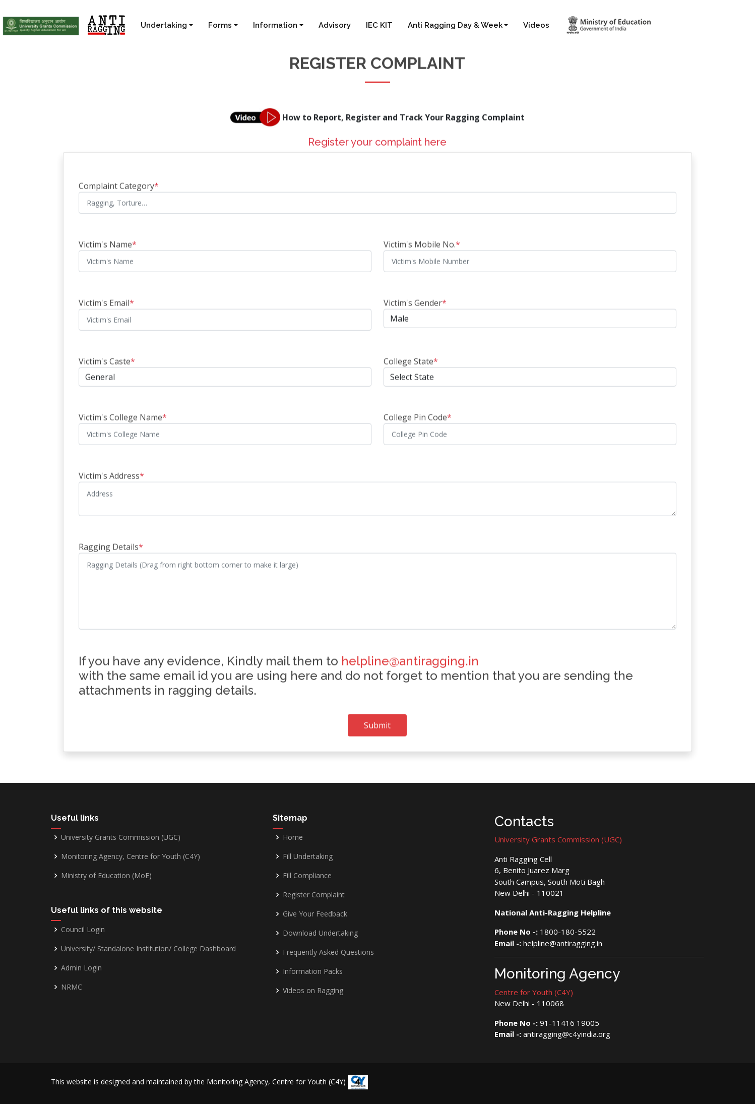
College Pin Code (418, 412)
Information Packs (313, 971)
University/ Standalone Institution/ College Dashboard (148, 948)
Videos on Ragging (313, 990)
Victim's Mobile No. (422, 239)
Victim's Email (106, 297)
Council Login (83, 929)
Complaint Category (119, 181)
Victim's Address (111, 470)
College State (411, 356)
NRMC (71, 987)
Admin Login (81, 967)
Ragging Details (111, 541)
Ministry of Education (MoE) (106, 875)
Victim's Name (108, 239)
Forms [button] (220, 25)
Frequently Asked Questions (328, 952)
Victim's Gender (415, 297)
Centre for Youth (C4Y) (533, 992)
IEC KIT (379, 25)
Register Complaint (314, 894)
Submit (377, 720)
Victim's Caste (107, 356)
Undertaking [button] (164, 25)
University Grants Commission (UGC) (120, 837)
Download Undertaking (320, 933)
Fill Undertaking (308, 856)
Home (293, 837)
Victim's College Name (123, 412)
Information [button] (275, 25)
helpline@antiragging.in (410, 656)
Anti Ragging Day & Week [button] (455, 25)
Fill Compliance (307, 875)
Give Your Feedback (315, 913)
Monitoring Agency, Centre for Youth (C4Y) (130, 856)
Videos (536, 25)
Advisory (335, 25)
